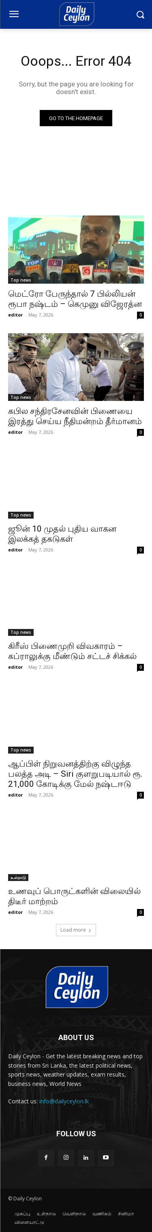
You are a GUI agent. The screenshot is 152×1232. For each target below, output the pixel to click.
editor (15, 315)
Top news (21, 280)
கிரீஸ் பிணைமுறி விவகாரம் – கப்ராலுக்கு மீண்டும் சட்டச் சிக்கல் (72, 651)
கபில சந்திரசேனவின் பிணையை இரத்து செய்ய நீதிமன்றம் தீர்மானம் (75, 416)
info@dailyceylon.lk (64, 1101)
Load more (76, 929)
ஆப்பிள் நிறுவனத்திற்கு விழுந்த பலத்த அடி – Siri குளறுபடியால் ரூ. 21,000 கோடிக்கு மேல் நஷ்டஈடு (75, 774)
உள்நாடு (18, 877)
